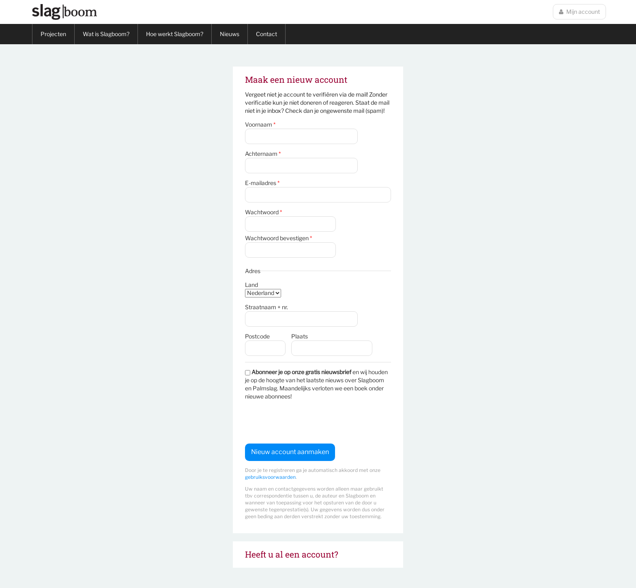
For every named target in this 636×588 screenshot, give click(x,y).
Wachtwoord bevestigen (278, 238)
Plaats (299, 336)
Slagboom (64, 12)
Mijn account (579, 11)
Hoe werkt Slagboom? (174, 33)
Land (251, 284)
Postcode (257, 336)
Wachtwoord (263, 212)
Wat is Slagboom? (106, 33)
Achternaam (263, 153)
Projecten (53, 33)
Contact (266, 33)
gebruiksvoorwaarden (270, 477)
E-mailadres (262, 182)
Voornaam (260, 124)
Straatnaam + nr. (266, 307)
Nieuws (229, 33)
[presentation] (306, 422)
